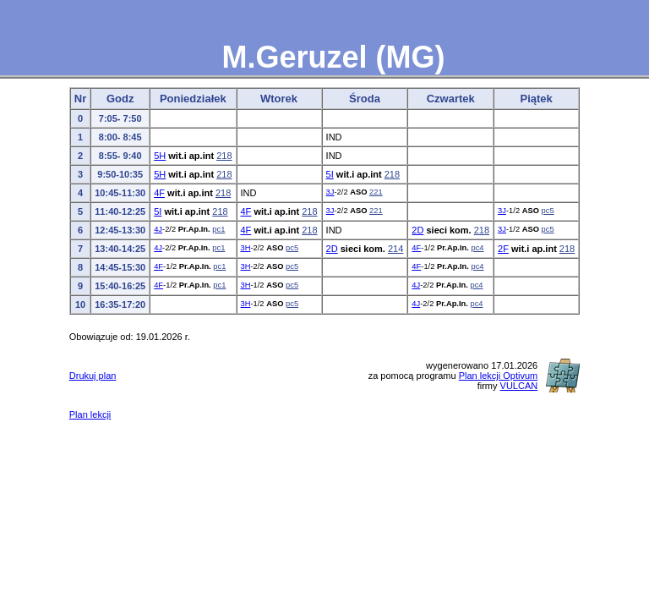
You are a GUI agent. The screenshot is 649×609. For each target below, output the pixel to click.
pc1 (218, 229)
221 (376, 192)
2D (417, 230)
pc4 (477, 248)
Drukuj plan (93, 375)
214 (395, 249)
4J (158, 229)
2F (503, 249)
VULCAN (519, 386)
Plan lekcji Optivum (498, 375)
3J (330, 192)
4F (159, 193)
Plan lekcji (90, 414)
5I (330, 174)
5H (160, 156)
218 (224, 156)
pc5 (548, 210)
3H (246, 248)
